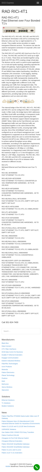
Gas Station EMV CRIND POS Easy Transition (18, 432)
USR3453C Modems (9, 429)
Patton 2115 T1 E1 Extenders (12, 453)
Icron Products (7, 366)
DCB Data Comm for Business (12, 352)
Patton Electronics (8, 372)
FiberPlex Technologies (10, 364)
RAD (3, 381)
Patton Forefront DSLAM (10, 435)
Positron (4, 378)
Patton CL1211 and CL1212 (11, 450)
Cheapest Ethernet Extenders (12, 441)
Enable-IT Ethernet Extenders (12, 355)
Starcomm (5, 390)
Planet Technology (8, 375)
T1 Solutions (6, 403)
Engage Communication (10, 358)
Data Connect (6, 346)
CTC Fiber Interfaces (9, 349)
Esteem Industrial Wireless (11, 361)
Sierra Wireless (7, 387)
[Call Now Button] (37, 467)
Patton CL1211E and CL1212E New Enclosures (18, 426)
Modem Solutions (8, 406)
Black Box (5, 343)
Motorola (5, 369)
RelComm (5, 384)
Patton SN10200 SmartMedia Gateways (15, 447)
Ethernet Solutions (8, 400)
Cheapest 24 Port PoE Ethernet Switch (15, 438)
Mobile (8, 466)
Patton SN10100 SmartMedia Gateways (15, 444)
